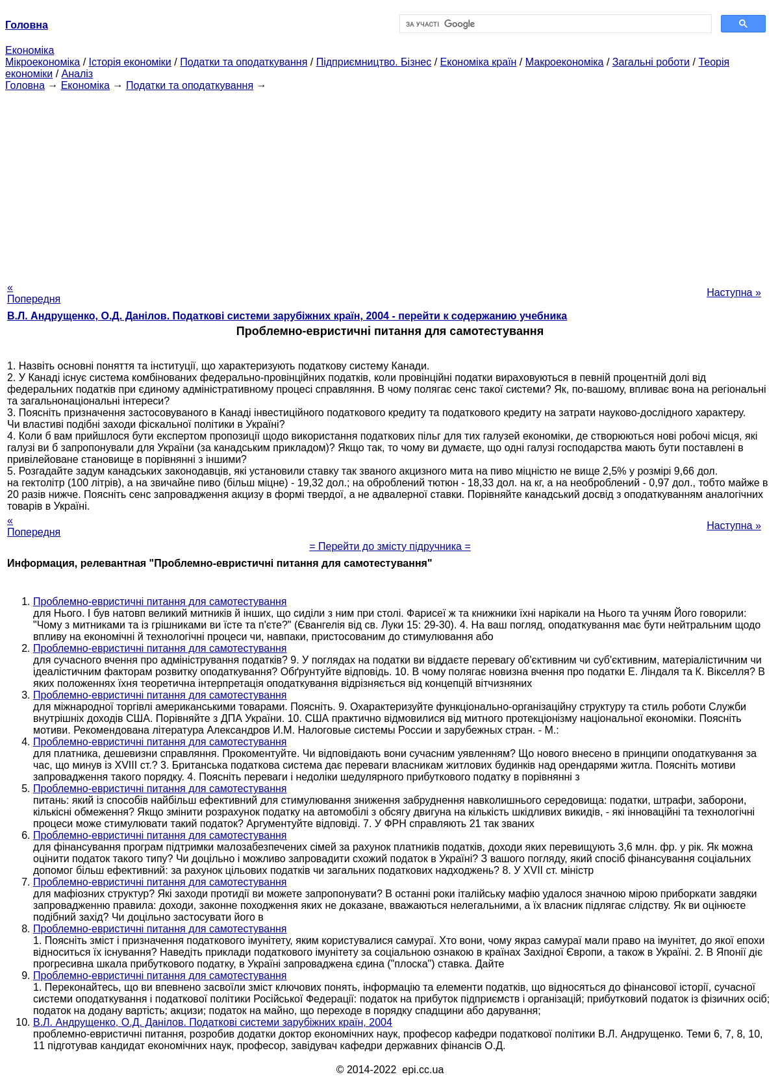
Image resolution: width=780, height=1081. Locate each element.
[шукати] (554, 24)
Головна (25, 85)
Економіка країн (478, 62)
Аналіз (78, 73)
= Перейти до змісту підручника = (390, 546)
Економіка (29, 50)
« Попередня (33, 293)
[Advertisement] (390, 182)
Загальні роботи (651, 62)
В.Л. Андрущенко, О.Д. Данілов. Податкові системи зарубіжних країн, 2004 (212, 1022)
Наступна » (734, 292)
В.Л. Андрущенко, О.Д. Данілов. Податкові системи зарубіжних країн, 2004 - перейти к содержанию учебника (287, 315)
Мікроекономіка (42, 62)
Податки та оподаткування (243, 62)
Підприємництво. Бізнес (374, 62)
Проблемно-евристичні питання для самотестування (159, 601)
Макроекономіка (564, 62)
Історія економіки (130, 62)
